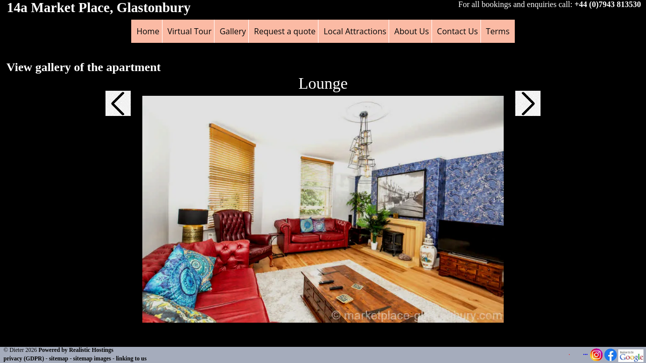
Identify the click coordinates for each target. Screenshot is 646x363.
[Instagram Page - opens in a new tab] (596, 358)
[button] (118, 109)
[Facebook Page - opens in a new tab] (610, 358)
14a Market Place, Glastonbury (99, 7)
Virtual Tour (190, 31)
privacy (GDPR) (24, 358)
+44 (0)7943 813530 (607, 4)
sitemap (58, 358)
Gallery (233, 31)
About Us (411, 31)
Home (147, 31)
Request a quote (284, 31)
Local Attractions (355, 31)
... (585, 352)
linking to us (131, 358)
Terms (498, 31)
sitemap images (92, 358)
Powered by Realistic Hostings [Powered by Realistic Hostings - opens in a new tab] (76, 350)
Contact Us (457, 31)
